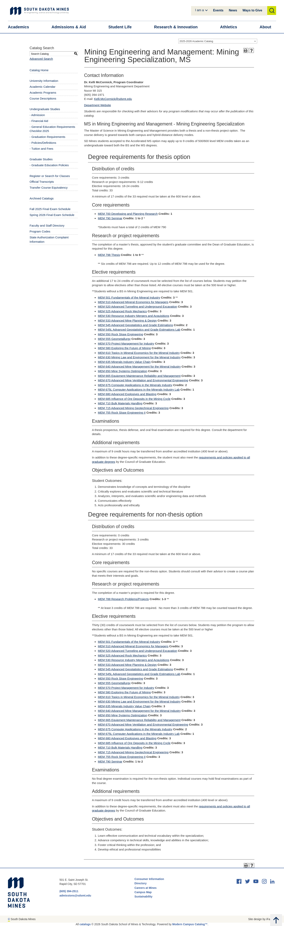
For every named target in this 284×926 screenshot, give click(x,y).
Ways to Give (252, 10)
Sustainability (144, 896)
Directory (141, 883)
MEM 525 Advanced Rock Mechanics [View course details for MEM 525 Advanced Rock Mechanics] (122, 311)
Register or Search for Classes (50, 176)
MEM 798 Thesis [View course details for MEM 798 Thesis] (109, 254)
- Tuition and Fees (41, 148)
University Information (44, 80)
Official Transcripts (42, 181)
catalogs (85, 924)
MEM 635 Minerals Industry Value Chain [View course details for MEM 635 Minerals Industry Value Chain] (124, 361)
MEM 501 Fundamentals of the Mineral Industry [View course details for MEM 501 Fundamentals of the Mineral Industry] (129, 297)
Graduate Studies (41, 159)
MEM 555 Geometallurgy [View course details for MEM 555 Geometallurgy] (114, 338)
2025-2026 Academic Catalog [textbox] (196, 41)
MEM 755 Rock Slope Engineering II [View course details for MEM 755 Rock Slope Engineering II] (122, 412)
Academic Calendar (42, 86)
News (233, 10)
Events (218, 10)
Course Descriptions (43, 98)
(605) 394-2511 (68, 891)
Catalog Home (39, 70)
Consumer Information (149, 879)
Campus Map (143, 892)
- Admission (37, 115)
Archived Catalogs (42, 198)
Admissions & (71, 27)
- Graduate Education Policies (49, 165)
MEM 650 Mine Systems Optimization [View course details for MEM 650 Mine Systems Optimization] (122, 371)
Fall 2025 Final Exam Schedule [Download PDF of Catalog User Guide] (50, 209)
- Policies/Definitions (43, 142)
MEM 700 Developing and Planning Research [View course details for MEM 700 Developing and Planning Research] (128, 213)
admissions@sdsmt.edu (75, 895)
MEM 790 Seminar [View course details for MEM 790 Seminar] (110, 218)
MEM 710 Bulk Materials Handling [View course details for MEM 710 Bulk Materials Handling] (120, 403)
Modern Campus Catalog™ (190, 924)
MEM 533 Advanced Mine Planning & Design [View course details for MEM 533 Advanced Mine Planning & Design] (127, 320)
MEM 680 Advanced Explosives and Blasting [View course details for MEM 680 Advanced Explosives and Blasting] (127, 394)
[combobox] (217, 41)
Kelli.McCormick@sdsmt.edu (113, 99)
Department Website (97, 105)
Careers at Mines (146, 887)
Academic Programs (43, 92)
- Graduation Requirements (47, 136)
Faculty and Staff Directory (47, 225)
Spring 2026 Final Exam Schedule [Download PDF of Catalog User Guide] (52, 215)
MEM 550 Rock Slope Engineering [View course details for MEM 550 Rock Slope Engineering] (120, 334)
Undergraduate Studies (45, 109)
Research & (178, 27)
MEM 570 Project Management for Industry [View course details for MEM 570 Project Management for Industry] (126, 343)
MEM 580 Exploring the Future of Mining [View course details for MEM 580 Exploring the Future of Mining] (124, 348)
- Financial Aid (39, 121)
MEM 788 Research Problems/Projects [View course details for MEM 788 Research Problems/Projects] (123, 599)
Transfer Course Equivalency (49, 187)
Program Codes (40, 231)
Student (122, 27)
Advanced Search (41, 58)
